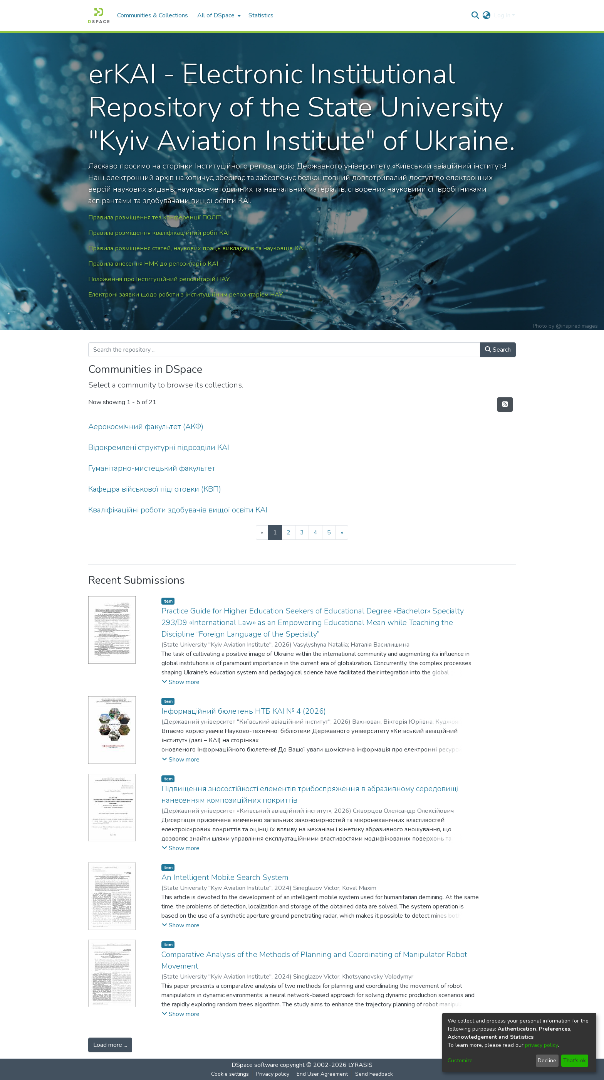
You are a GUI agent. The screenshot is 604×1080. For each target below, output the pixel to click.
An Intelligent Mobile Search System (225, 877)
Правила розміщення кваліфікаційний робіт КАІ (159, 233)
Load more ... (110, 1045)
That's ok (574, 1060)
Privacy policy (272, 1074)
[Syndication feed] (505, 404)
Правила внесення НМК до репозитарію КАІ (153, 263)
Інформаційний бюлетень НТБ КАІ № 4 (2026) (243, 711)
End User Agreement (322, 1074)
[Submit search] (475, 15)
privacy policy (541, 1045)
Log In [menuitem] (502, 15)
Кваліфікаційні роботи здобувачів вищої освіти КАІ (177, 510)
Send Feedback (374, 1074)
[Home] (98, 15)
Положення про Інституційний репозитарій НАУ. (159, 279)
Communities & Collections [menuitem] (152, 15)
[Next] (342, 532)
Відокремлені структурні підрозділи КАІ (158, 447)
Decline (547, 1060)
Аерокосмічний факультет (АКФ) (145, 426)
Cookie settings (230, 1074)
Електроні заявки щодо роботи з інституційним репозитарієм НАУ (185, 294)
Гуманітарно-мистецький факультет (151, 468)
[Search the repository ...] (284, 349)
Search (498, 349)
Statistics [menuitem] (260, 15)
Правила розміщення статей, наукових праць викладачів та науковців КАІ (196, 248)
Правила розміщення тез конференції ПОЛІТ (154, 217)
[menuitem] (218, 15)
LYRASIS (360, 1065)
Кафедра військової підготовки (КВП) (154, 489)
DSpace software (255, 1065)
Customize (460, 1060)
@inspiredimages (577, 326)
